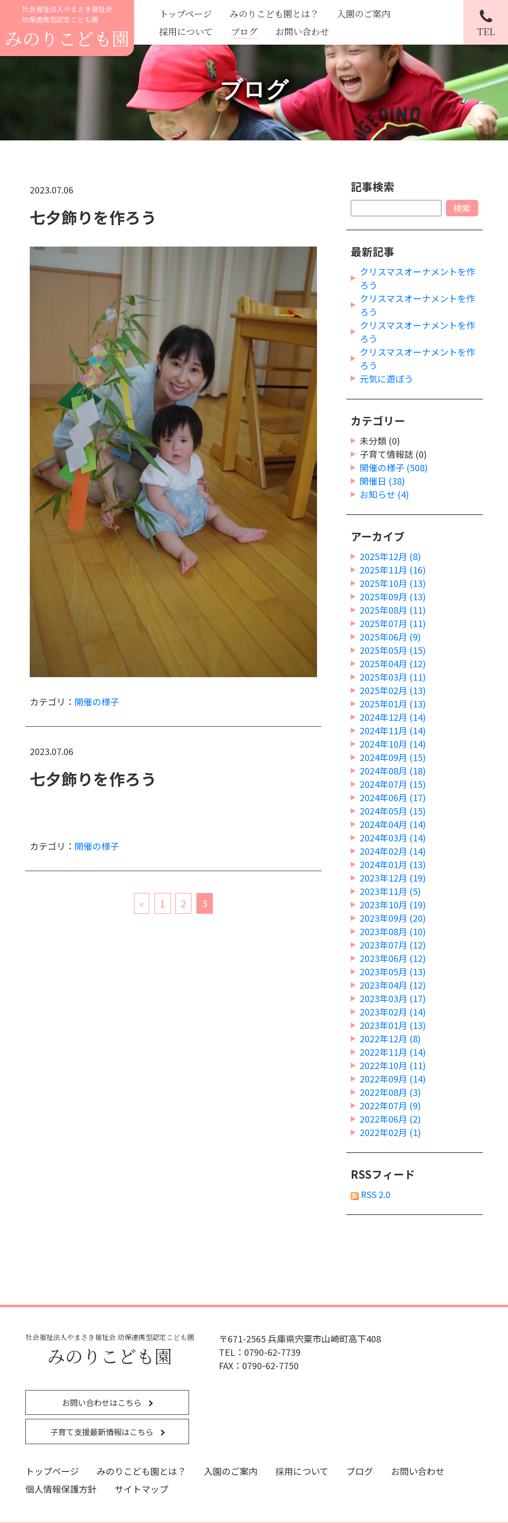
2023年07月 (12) (393, 944)
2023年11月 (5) (390, 891)
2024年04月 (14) (393, 824)
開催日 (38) (382, 480)
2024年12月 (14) (393, 716)
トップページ (185, 13)
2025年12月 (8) (390, 556)
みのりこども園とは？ (274, 13)
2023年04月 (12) (393, 984)
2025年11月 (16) (393, 569)
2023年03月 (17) (393, 998)
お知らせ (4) (384, 494)
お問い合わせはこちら (102, 1402)
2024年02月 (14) (393, 850)
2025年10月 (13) (393, 582)
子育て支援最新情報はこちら (102, 1432)
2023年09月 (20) (393, 917)
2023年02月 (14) (393, 1011)
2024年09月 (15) (393, 757)
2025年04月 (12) (393, 663)
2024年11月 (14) (393, 730)
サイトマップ (141, 1488)
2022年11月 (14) (393, 1051)
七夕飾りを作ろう (93, 216)
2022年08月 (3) (390, 1091)
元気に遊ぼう (386, 378)
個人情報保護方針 (61, 1488)
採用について (186, 31)
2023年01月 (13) (393, 1024)
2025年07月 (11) (393, 623)
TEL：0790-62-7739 (260, 1351)
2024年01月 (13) (393, 864)
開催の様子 (96, 701)
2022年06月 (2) (390, 1118)
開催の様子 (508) (394, 467)
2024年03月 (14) (393, 837)
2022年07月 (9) (390, 1105)
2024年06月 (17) (393, 797)
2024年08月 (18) (393, 770)
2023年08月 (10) (393, 931)
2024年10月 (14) (393, 743)
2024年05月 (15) (393, 810)
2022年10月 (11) (393, 1065)
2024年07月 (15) (393, 783)
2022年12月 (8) (390, 1038)
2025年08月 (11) (393, 609)
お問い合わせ (302, 31)
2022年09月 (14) (393, 1078)
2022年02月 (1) (390, 1132)
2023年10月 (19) (393, 904)
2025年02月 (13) (393, 690)
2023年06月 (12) (393, 958)
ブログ (244, 31)
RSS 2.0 (370, 1194)
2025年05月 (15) (393, 649)
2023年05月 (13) (393, 971)
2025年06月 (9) (390, 636)
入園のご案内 (363, 13)
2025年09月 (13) (393, 596)
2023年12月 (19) (393, 877)
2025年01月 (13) (393, 703)
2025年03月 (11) (393, 676)
